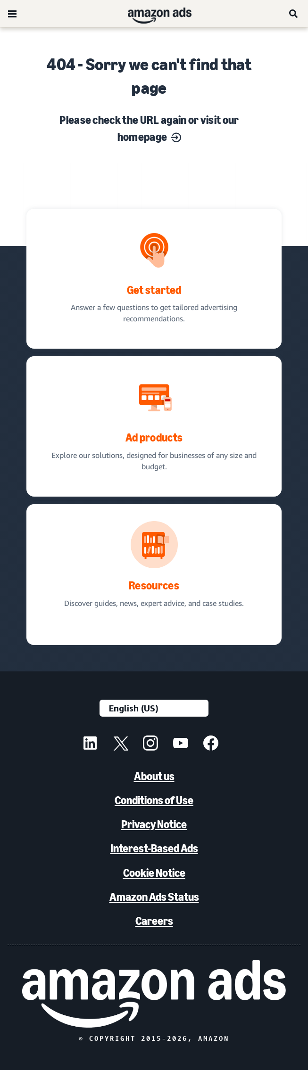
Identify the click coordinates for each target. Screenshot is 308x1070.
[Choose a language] (154, 708)
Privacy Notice (154, 824)
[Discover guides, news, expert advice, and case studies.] (154, 574)
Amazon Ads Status (154, 897)
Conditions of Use (154, 800)
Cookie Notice (154, 873)
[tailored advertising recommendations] (154, 279)
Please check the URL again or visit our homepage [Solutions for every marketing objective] (149, 128)
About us (154, 776)
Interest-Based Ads (154, 848)
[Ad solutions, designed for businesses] (154, 426)
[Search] (294, 13)
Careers (154, 921)
